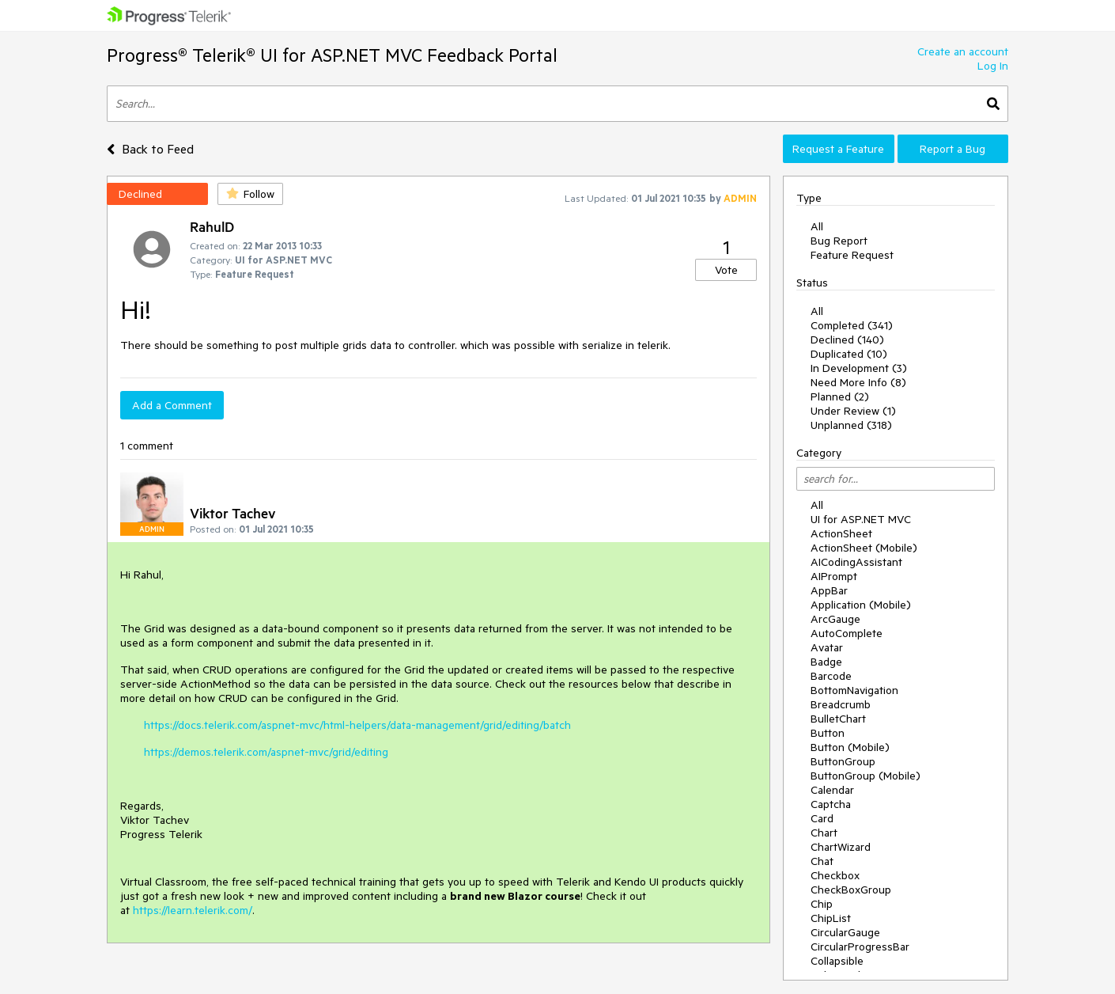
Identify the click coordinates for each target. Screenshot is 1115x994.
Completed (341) (852, 325)
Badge (826, 661)
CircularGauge (845, 932)
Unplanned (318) (851, 425)
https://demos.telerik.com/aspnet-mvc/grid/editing (266, 752)
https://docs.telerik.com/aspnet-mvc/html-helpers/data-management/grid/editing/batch (357, 725)
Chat (822, 861)
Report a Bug (952, 149)
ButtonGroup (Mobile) (865, 775)
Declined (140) (847, 339)
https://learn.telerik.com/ (192, 910)
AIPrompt (834, 576)
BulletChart (838, 718)
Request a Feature (838, 149)
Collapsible (837, 961)
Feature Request (852, 255)
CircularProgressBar (860, 946)
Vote (726, 270)
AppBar (829, 590)
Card (822, 818)
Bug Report (839, 240)
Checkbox (835, 875)
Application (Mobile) (861, 605)
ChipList (831, 918)
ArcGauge (835, 619)
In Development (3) (859, 368)
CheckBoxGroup (851, 889)
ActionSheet (841, 533)
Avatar (827, 647)
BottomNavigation (854, 690)
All (817, 226)
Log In (992, 66)
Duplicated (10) (849, 354)
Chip (822, 904)
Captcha (831, 804)
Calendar (832, 790)
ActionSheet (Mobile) (864, 548)
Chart (824, 832)
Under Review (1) (853, 411)
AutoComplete (847, 633)
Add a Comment (172, 405)
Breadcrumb (841, 704)
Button (828, 733)
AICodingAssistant (856, 562)
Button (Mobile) (850, 747)
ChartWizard (841, 847)
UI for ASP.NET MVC (861, 519)
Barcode (831, 676)
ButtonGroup (843, 761)
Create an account (962, 51)
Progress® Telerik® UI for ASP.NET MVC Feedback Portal (332, 55)
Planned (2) (840, 396)
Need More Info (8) (858, 382)
